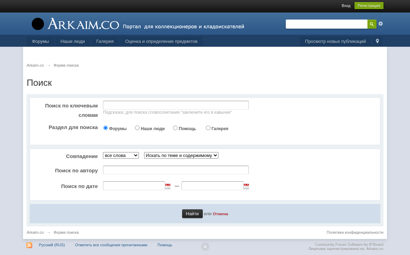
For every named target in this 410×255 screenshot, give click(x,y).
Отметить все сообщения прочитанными (111, 245)
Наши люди (72, 41)
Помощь (187, 128)
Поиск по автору (76, 170)
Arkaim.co (35, 232)
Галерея (105, 41)
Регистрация (369, 5)
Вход (346, 5)
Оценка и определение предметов (161, 41)
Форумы (40, 41)
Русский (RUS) (52, 245)
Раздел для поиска (73, 127)
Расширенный (380, 24)
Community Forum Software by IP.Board (349, 244)
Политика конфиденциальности (355, 232)
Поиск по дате (79, 186)
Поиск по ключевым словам (71, 110)
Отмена (220, 213)
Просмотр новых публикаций (335, 41)
